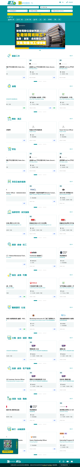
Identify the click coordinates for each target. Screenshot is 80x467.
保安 (59, 19)
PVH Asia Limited (34, 68)
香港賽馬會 (62, 257)
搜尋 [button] (40, 14)
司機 (55, 19)
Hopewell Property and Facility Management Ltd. (41, 225)
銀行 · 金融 (20, 19)
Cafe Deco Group (64, 411)
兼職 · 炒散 (11, 19)
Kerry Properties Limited (65, 194)
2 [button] (40, 81)
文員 (40, 19)
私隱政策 (45, 465)
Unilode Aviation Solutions (36, 257)
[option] (43, 69)
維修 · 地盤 (28, 19)
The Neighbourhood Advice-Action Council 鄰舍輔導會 (42, 320)
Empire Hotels (33, 131)
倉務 (45, 19)
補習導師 (50, 19)
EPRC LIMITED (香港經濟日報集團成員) (39, 350)
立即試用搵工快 (7, 451)
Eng (32, 3)
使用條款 (50, 465)
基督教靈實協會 (63, 320)
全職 (24, 77)
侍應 (35, 19)
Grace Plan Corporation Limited (37, 99)
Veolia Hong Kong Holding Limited (37, 287)
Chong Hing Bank (34, 442)
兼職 (24, 107)
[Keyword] (25, 7)
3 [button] (44, 81)
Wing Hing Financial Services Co (67, 442)
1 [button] (35, 81)
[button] (9, 7)
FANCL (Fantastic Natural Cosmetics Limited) (40, 194)
